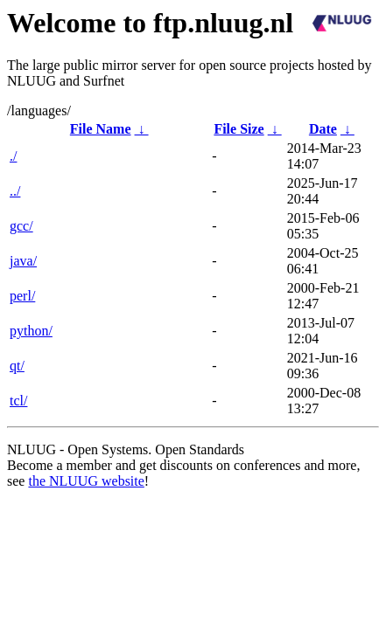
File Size (238, 128)
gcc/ (21, 225)
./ (13, 156)
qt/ (17, 365)
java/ (23, 260)
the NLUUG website (86, 480)
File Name (100, 128)
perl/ (22, 295)
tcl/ (18, 400)
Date (323, 128)
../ (15, 190)
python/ (31, 330)
